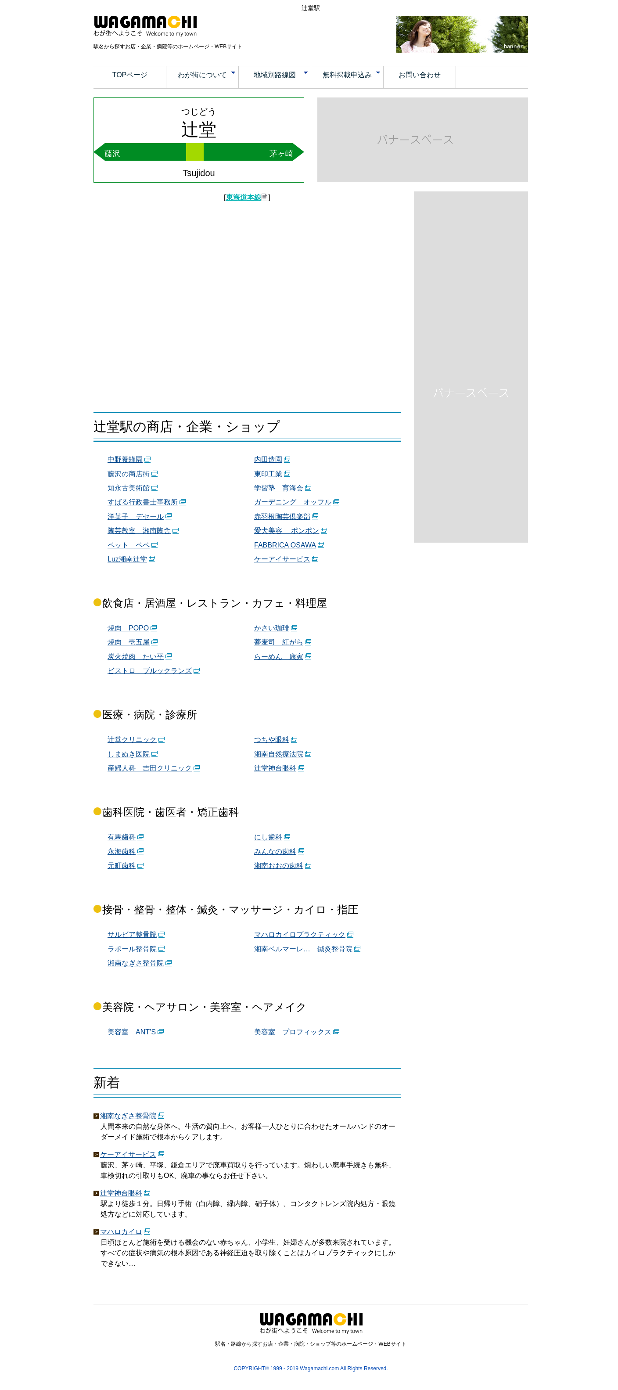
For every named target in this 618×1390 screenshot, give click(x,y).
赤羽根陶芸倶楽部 (282, 516)
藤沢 (112, 153)
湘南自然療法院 (278, 754)
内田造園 (268, 459)
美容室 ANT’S (132, 1032)
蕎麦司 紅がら (278, 642)
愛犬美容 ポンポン (286, 530)
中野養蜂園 (125, 459)
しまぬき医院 (129, 754)
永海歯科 (122, 851)
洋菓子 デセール (136, 516)
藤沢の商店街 (129, 474)
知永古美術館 (129, 488)
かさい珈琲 (271, 628)
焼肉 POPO (128, 628)
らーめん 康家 (278, 656)
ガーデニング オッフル (292, 502)
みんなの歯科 (275, 851)
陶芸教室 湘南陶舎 (139, 530)
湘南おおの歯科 (278, 865)
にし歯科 (268, 837)
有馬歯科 (122, 837)
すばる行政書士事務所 (143, 502)
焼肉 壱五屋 (129, 642)
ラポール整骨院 (132, 949)
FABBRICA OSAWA (285, 545)
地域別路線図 (281, 75)
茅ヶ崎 (281, 153)
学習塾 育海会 (278, 488)
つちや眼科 (271, 739)
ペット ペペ (129, 545)
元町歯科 (122, 865)
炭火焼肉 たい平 (136, 656)
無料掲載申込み (352, 75)
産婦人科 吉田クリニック (150, 768)
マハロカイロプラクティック (299, 934)
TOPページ (130, 75)
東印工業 (268, 474)
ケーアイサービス (282, 559)
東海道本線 (243, 197)
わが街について (207, 75)
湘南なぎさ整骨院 (136, 963)
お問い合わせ (420, 75)
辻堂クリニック (132, 739)
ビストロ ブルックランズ (150, 670)
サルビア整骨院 (132, 934)
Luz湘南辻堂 (127, 559)
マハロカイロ (121, 1231)
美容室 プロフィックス (292, 1032)
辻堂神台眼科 (275, 768)
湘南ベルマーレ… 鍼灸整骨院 (303, 949)
